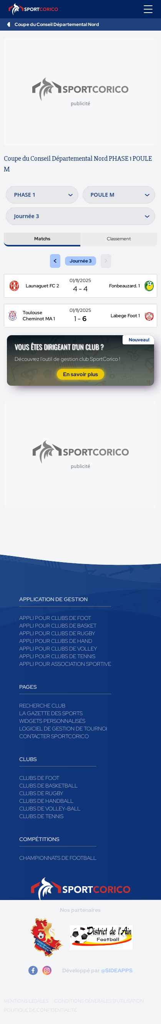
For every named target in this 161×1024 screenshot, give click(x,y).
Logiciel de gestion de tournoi (63, 728)
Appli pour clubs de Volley (58, 648)
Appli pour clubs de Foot (55, 618)
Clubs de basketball (48, 785)
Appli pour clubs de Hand (55, 641)
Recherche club (42, 705)
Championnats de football (57, 857)
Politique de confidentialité (40, 1010)
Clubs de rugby (41, 793)
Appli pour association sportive (65, 663)
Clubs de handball (46, 800)
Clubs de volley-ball (49, 808)
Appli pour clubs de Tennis (57, 656)
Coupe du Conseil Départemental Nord (57, 24)
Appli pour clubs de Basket (57, 625)
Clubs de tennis (41, 816)
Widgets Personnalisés (52, 720)
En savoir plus (80, 374)
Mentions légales (26, 1001)
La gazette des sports (51, 713)
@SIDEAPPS (117, 970)
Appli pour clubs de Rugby (57, 633)
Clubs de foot (39, 778)
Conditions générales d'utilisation (99, 1001)
